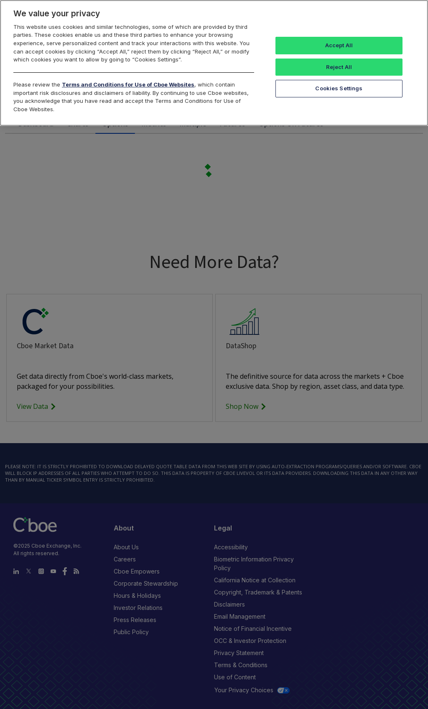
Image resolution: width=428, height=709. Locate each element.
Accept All (339, 45)
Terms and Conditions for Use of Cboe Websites (128, 84)
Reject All (339, 67)
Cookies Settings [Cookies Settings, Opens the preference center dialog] (338, 88)
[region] (214, 63)
